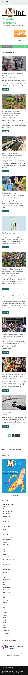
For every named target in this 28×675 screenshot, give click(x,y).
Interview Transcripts (8, 539)
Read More (5, 89)
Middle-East (6, 564)
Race (4, 607)
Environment (6, 587)
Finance (5, 589)
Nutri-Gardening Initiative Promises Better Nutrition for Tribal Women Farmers (12, 113)
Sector (4, 577)
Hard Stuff (6, 514)
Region (4, 549)
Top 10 (4, 620)
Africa (4, 551)
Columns (5, 532)
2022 (4, 627)
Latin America (6, 562)
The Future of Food (8, 233)
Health (5, 597)
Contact (4, 672)
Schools (5, 575)
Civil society (6, 579)
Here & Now (6, 516)
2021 (4, 625)
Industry (5, 602)
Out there (5, 524)
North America (7, 567)
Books (4, 529)
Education (6, 584)
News (4, 547)
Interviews (5, 542)
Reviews (5, 572)
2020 (4, 622)
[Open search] (24, 46)
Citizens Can (6, 412)
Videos (4, 635)
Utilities (5, 615)
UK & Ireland (6, 569)
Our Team (11, 671)
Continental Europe (8, 559)
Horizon (5, 519)
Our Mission (5, 671)
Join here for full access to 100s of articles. (12, 449)
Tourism (5, 610)
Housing (5, 600)
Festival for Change (8, 511)
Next (17, 435)
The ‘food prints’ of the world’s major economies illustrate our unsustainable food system (12, 271)
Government (6, 595)
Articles (5, 506)
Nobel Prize (6, 521)
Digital (5, 582)
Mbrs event (6, 544)
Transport (5, 612)
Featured (5, 508)
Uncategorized (6, 630)
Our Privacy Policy (20, 671)
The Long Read (7, 526)
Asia (4, 554)
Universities (6, 633)
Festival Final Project (8, 537)
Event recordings (7, 534)
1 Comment (11, 235)
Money (5, 605)
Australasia (6, 557)
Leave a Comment (12, 77)
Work (4, 617)
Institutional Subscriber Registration (15, 672)
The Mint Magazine (9, 21)
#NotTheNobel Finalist (8, 504)
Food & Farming (7, 592)
